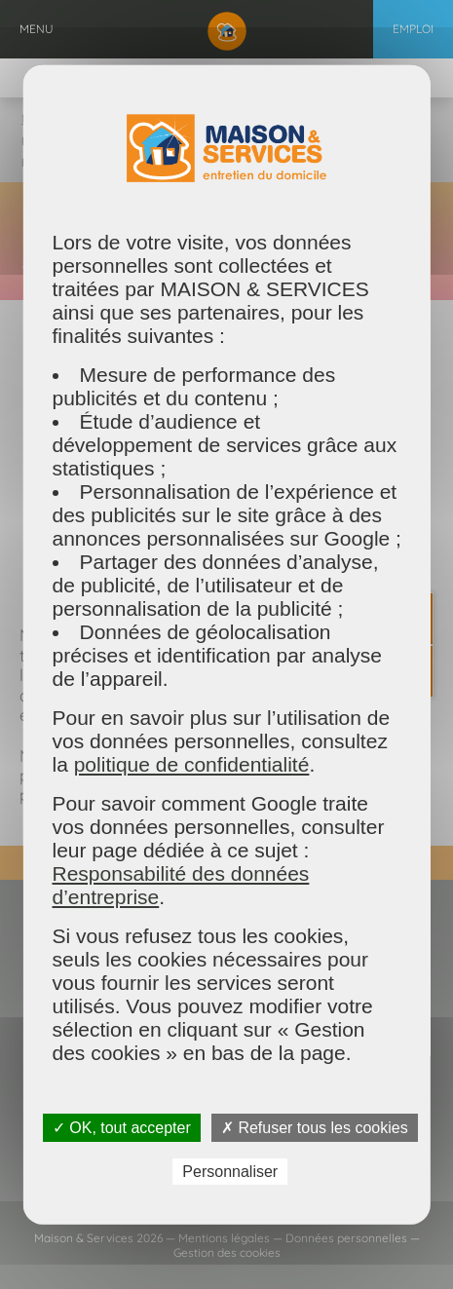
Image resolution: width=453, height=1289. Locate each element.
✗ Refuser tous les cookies (314, 1126)
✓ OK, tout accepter (122, 1126)
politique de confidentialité (191, 763)
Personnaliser (230, 1170)
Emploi (413, 28)
